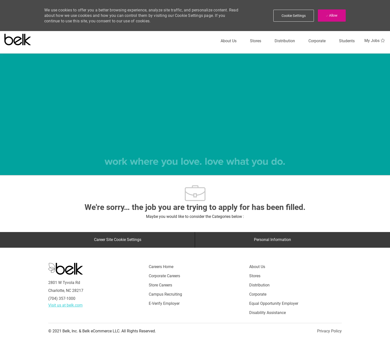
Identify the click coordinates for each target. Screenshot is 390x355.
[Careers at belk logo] (18, 38)
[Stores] (255, 41)
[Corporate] (317, 41)
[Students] (346, 41)
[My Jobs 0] (375, 41)
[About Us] (228, 41)
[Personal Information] (272, 239)
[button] (293, 16)
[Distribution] (285, 41)
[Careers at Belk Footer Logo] (65, 269)
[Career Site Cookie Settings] (117, 239)
